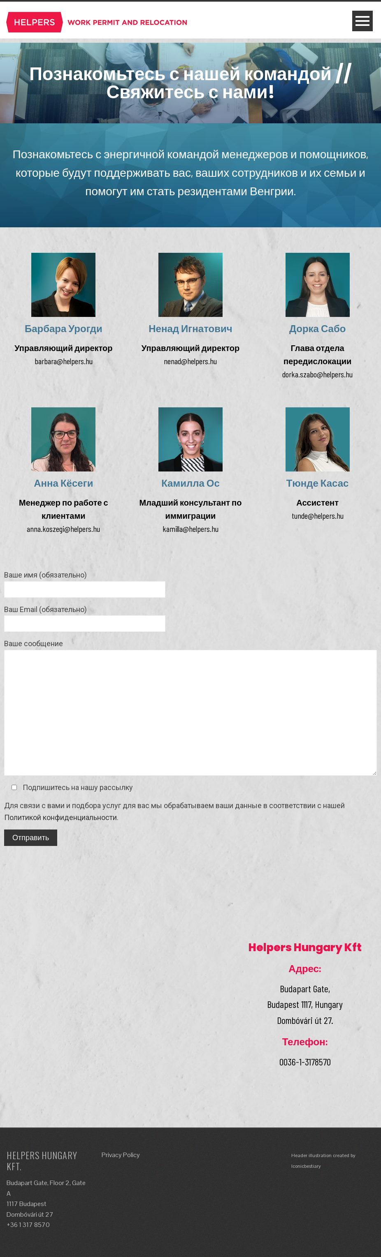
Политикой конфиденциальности (60, 817)
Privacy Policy (121, 1155)
